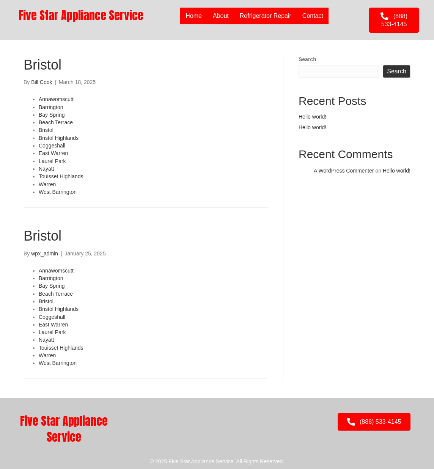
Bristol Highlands (59, 138)
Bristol (46, 130)
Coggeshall (52, 146)
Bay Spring (51, 115)
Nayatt (46, 169)
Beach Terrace (56, 122)
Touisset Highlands (61, 176)
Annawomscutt (56, 99)
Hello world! (312, 117)
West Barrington (58, 192)
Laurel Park (52, 161)
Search (307, 59)
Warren (47, 184)
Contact (312, 16)
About (221, 16)
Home (194, 16)
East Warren (53, 153)
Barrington (51, 107)
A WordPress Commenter (344, 171)
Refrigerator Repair (265, 16)
